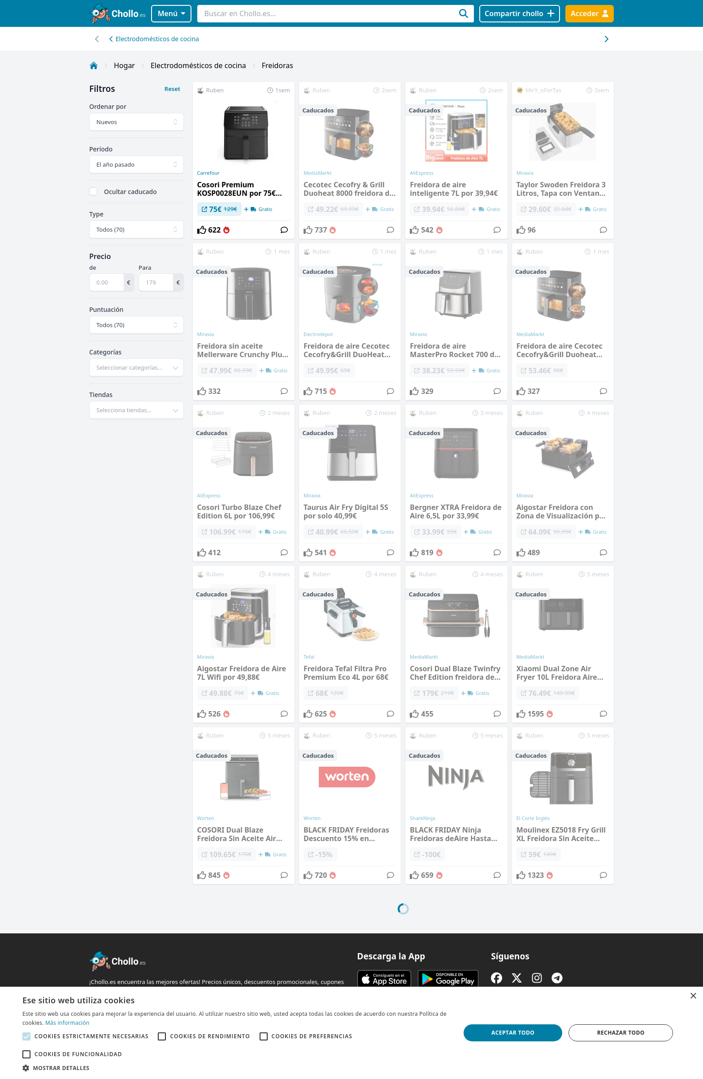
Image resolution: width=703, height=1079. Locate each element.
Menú (171, 13)
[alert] (351, 1033)
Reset (172, 89)
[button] (234, 1067)
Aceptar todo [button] (512, 1032)
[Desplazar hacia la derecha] (97, 39)
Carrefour (208, 173)
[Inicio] (93, 65)
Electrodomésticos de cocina (154, 39)
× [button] (693, 996)
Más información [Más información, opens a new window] (67, 1023)
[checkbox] (93, 191)
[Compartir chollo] (519, 13)
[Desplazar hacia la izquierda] (606, 39)
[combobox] (136, 367)
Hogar (124, 65)
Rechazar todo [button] (621, 1032)
